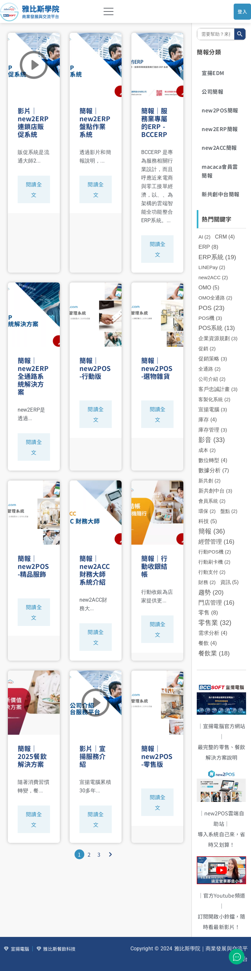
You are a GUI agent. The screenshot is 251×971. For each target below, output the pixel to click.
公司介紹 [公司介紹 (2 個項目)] (212, 379)
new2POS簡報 (220, 110)
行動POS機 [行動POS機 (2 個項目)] (214, 551)
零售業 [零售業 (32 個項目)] (214, 622)
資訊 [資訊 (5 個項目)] (229, 582)
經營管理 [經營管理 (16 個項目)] (216, 541)
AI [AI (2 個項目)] (204, 237)
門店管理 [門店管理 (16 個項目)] (216, 602)
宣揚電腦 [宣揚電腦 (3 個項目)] (212, 409)
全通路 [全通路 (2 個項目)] (209, 369)
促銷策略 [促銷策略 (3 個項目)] (212, 358)
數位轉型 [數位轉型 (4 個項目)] (212, 460)
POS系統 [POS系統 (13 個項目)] (216, 328)
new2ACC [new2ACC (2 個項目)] (213, 277)
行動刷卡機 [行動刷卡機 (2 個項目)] (214, 562)
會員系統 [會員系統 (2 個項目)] (212, 501)
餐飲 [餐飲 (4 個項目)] (207, 643)
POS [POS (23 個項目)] (211, 307)
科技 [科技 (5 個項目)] (207, 521)
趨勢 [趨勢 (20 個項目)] (211, 592)
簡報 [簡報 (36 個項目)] (211, 531)
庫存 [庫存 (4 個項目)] (207, 419)
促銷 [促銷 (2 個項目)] (207, 348)
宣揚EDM (213, 73)
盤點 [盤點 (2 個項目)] (229, 511)
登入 (242, 11)
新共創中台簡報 (221, 194)
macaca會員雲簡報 (220, 171)
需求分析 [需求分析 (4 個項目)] (212, 633)
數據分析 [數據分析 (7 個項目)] (213, 470)
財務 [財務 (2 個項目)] (207, 582)
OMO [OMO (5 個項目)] (208, 287)
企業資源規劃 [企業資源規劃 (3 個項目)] (217, 338)
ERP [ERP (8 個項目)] (208, 246)
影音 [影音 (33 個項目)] (211, 439)
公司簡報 (212, 91)
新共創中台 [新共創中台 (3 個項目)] (215, 491)
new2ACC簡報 (219, 147)
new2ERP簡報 (220, 129)
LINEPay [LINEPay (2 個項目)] (211, 267)
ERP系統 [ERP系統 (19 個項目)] (217, 257)
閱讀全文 (34, 189)
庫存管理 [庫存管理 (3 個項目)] (212, 430)
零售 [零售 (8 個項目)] (208, 612)
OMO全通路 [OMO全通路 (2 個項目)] (215, 298)
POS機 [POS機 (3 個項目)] (210, 318)
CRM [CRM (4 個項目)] (225, 237)
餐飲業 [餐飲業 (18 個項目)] (213, 653)
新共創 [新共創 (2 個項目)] (209, 480)
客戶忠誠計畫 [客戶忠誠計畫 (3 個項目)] (217, 389)
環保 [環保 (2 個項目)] (207, 511)
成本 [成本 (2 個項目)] (207, 450)
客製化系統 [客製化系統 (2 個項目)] (214, 399)
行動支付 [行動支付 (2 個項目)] (212, 572)
